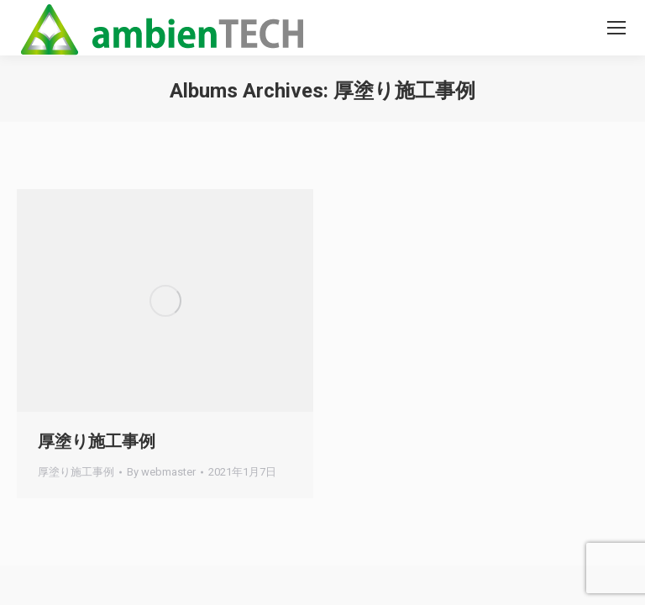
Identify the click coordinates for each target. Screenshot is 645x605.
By (161, 472)
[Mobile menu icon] (616, 27)
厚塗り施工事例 (96, 441)
